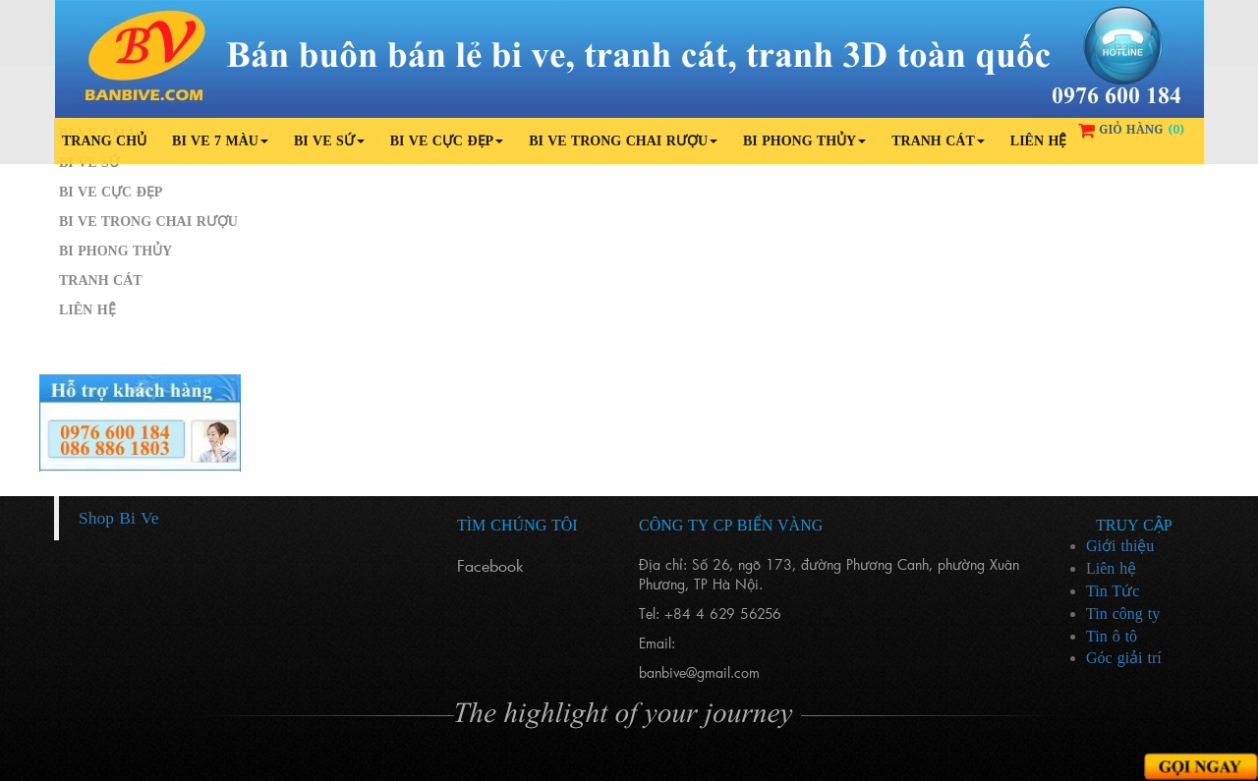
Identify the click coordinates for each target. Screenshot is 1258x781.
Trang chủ (104, 141)
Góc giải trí (1124, 657)
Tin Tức (1112, 591)
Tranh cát (938, 141)
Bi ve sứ (329, 141)
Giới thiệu (1120, 545)
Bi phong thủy (804, 141)
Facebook (490, 565)
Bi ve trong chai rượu (623, 141)
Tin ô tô (1111, 636)
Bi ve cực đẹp (446, 141)
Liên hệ (1038, 141)
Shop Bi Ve (118, 518)
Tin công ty (1123, 613)
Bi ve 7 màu (220, 141)
